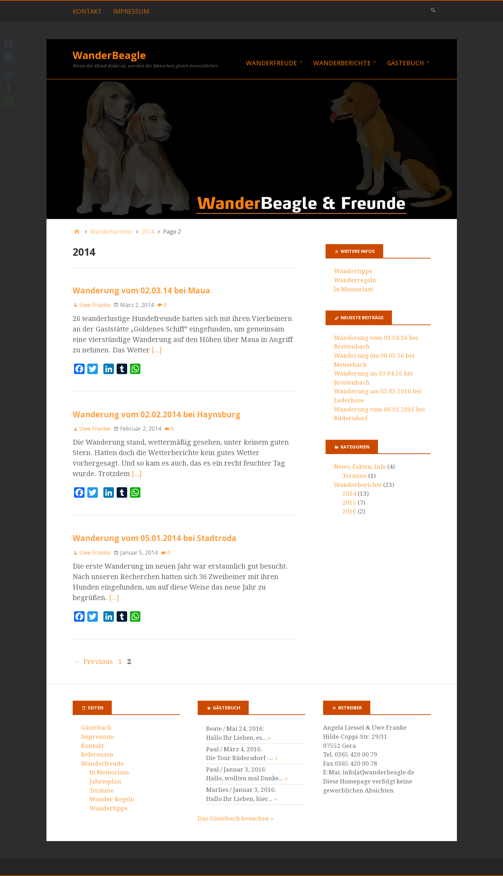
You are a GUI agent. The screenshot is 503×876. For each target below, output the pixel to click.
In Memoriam (353, 289)
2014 (349, 493)
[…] (157, 350)
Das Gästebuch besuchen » (236, 818)
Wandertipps (353, 271)
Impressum (131, 11)
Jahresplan (105, 781)
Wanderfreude (271, 63)
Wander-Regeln (111, 799)
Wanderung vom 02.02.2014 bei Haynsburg (156, 414)
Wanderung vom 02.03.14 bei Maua (141, 290)
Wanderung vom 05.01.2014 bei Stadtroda (154, 538)
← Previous (93, 661)
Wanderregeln (355, 280)
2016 (349, 511)
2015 (349, 502)
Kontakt (87, 11)
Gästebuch (405, 63)
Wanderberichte (342, 63)
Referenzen (97, 754)
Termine (354, 475)
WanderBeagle (109, 55)
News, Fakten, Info (360, 466)
